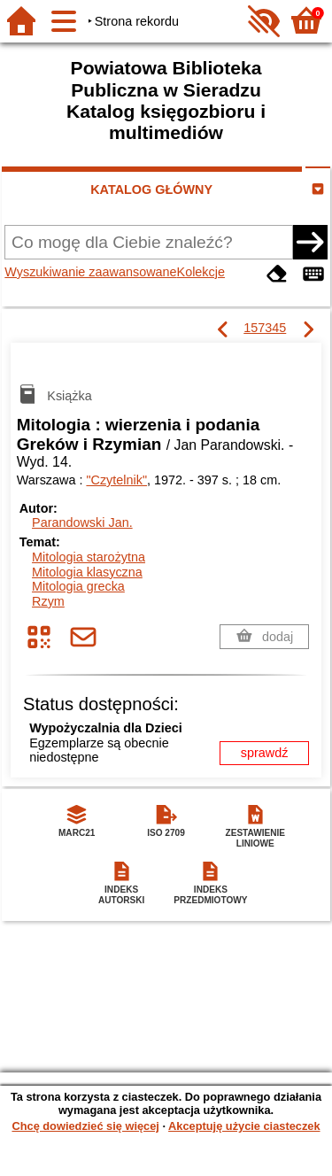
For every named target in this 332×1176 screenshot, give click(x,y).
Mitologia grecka (78, 586)
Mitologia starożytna (88, 557)
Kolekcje (201, 272)
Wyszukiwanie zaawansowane (90, 272)
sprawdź (265, 753)
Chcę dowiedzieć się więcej (85, 1126)
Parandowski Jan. (82, 522)
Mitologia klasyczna (87, 572)
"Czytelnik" (116, 480)
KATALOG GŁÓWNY (151, 189)
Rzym (48, 601)
